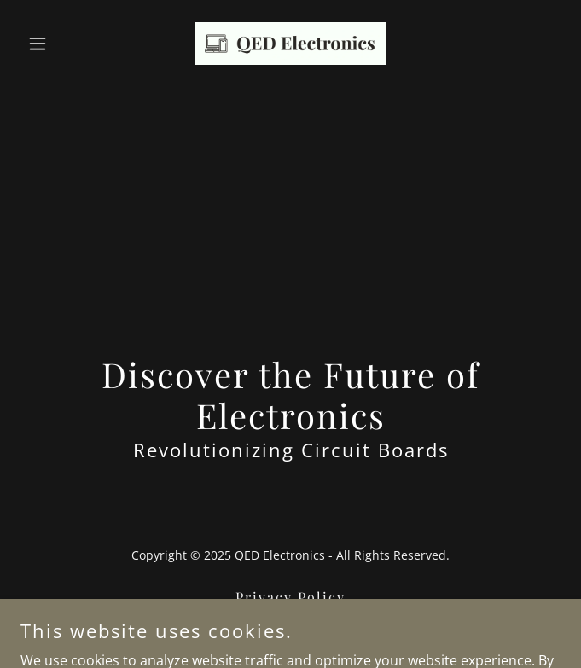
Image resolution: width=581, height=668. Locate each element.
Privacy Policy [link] (290, 597)
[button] (61, 43)
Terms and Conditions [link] (290, 621)
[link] (290, 43)
